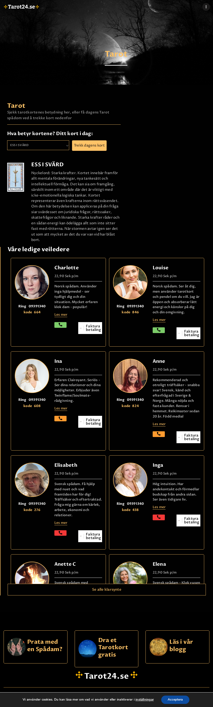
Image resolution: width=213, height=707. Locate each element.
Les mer (61, 522)
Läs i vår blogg (181, 645)
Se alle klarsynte (106, 589)
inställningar (144, 699)
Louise (160, 268)
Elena (159, 564)
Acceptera (175, 699)
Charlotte (66, 268)
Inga (158, 465)
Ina (58, 361)
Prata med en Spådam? (44, 645)
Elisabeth (65, 465)
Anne (159, 361)
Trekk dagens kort (89, 145)
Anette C (65, 564)
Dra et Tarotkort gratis (113, 648)
